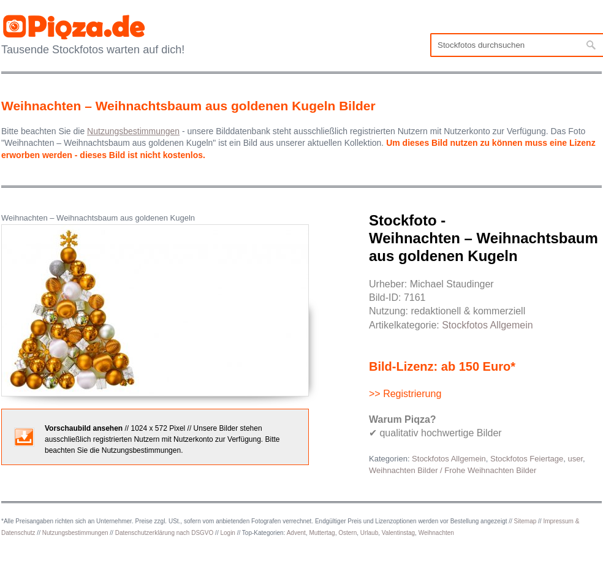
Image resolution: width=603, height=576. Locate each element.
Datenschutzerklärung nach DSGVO (164, 532)
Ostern (347, 532)
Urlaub (369, 532)
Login (227, 532)
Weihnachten (436, 532)
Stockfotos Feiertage (526, 458)
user (575, 458)
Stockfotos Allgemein (487, 325)
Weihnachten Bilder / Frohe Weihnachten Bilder (452, 470)
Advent (296, 532)
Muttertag (322, 532)
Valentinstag (398, 532)
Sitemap (525, 521)
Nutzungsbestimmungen (75, 532)
